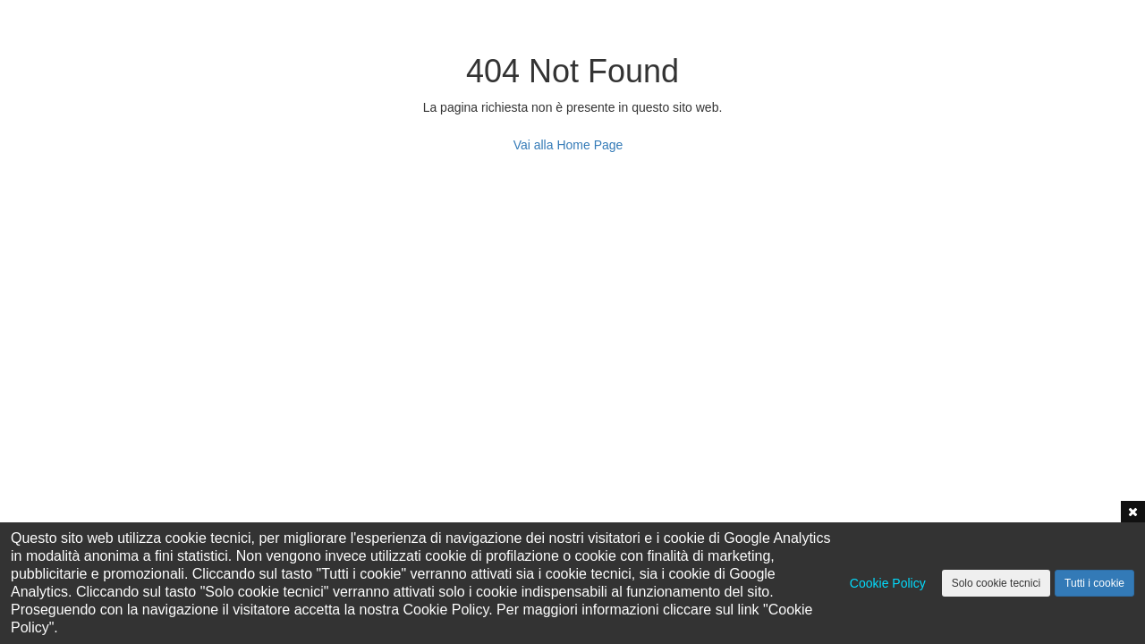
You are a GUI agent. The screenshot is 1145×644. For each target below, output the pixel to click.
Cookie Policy (888, 583)
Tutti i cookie (1094, 583)
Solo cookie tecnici (996, 583)
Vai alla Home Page (568, 145)
